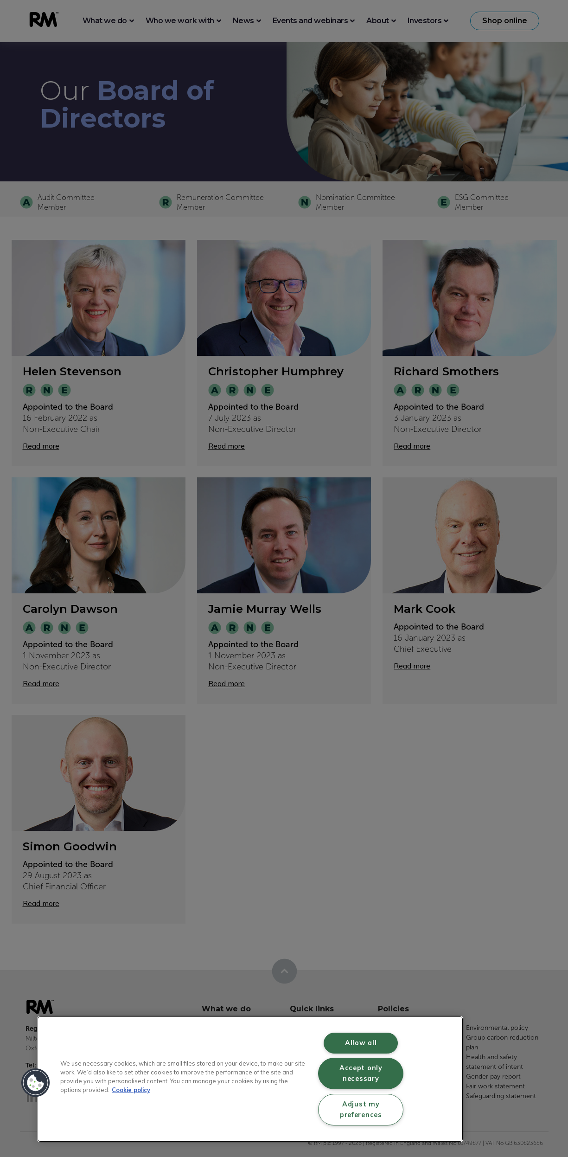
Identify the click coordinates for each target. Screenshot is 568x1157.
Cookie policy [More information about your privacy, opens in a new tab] (131, 1089)
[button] (36, 1083)
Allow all (361, 1043)
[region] (250, 1079)
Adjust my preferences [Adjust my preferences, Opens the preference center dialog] (361, 1109)
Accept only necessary (361, 1073)
